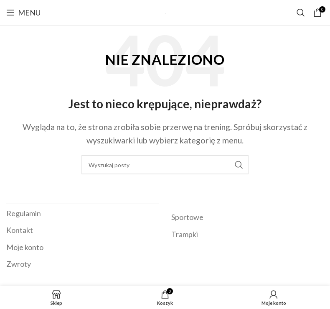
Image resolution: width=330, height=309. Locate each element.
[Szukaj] (300, 12)
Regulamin (23, 213)
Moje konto (24, 247)
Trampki (184, 234)
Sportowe (187, 217)
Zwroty (18, 263)
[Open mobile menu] (23, 12)
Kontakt (19, 230)
